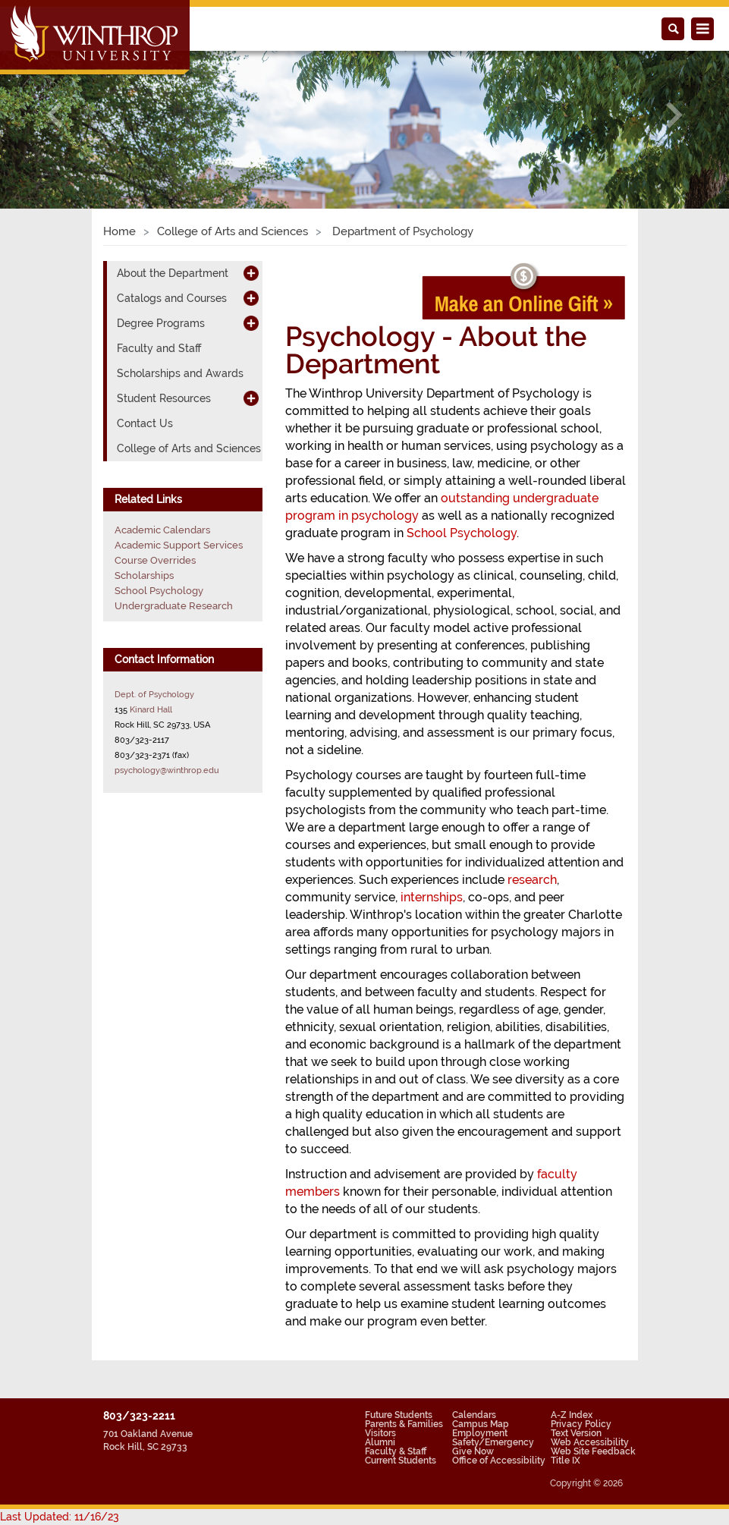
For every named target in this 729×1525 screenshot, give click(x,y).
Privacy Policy (581, 1424)
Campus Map (480, 1424)
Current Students (400, 1460)
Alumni (380, 1442)
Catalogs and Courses (172, 298)
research (532, 880)
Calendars (474, 1415)
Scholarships (144, 575)
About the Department (172, 273)
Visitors (380, 1433)
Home (119, 231)
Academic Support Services (179, 545)
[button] (54, 114)
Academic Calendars (162, 530)
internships (432, 897)
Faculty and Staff (159, 348)
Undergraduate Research (174, 606)
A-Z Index (571, 1415)
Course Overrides (155, 560)
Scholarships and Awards (180, 373)
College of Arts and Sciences (232, 231)
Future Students (398, 1415)
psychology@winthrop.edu (167, 770)
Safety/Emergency (493, 1442)
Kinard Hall (151, 709)
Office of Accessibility (498, 1460)
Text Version (576, 1433)
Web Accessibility (590, 1442)
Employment (479, 1433)
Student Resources (164, 398)
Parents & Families (404, 1424)
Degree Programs (161, 323)
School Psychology (462, 533)
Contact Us (145, 423)
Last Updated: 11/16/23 (59, 1517)
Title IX (565, 1460)
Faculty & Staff (395, 1451)
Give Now (473, 1451)
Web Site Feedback (593, 1451)
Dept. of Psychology (154, 694)
